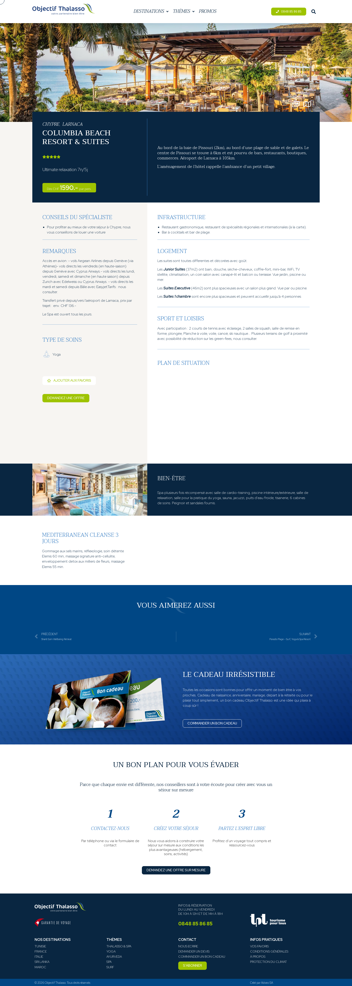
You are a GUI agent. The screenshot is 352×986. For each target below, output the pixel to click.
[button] (192, 966)
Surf (110, 967)
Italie (39, 957)
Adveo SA (267, 983)
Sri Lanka (42, 962)
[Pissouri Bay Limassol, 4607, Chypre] (233, 414)
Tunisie (40, 946)
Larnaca (72, 124)
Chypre (50, 124)
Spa (109, 962)
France (41, 951)
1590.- (69, 187)
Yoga (111, 951)
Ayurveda (114, 957)
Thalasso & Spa (118, 946)
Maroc (40, 967)
